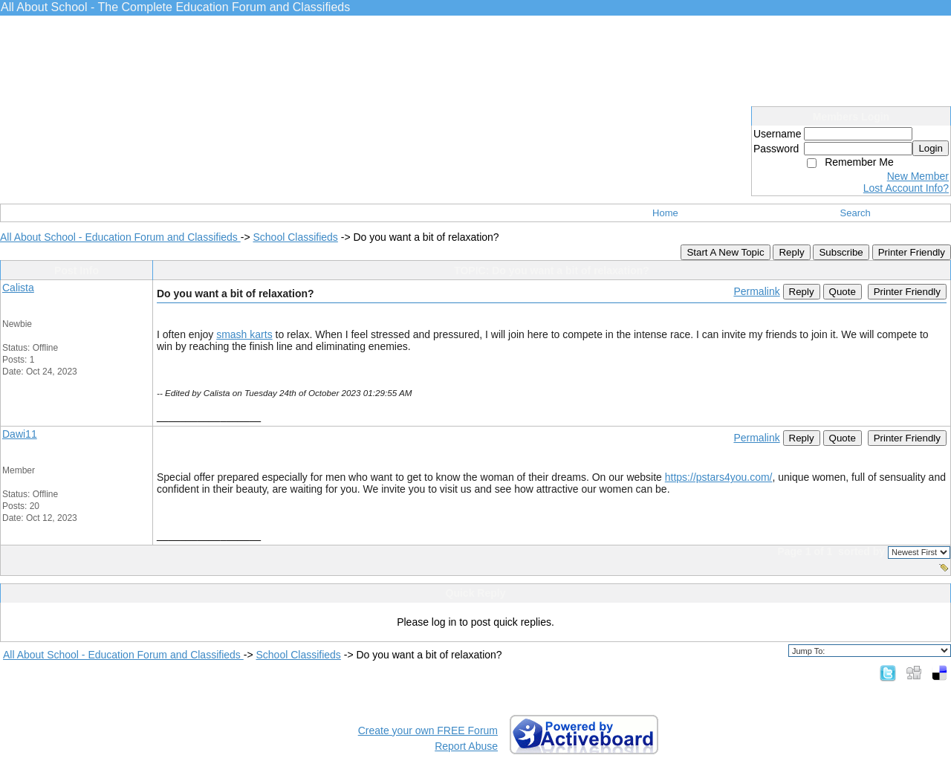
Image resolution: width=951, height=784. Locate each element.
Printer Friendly (911, 252)
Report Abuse (466, 746)
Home (665, 212)
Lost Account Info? (906, 188)
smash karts (244, 334)
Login (930, 148)
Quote (842, 291)
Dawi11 (19, 434)
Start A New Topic (725, 252)
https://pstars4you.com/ (719, 477)
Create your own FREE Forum (428, 730)
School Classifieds (295, 237)
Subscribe (841, 252)
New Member (918, 176)
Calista (18, 288)
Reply (791, 252)
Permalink (756, 291)
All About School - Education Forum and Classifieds (120, 237)
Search (855, 212)
